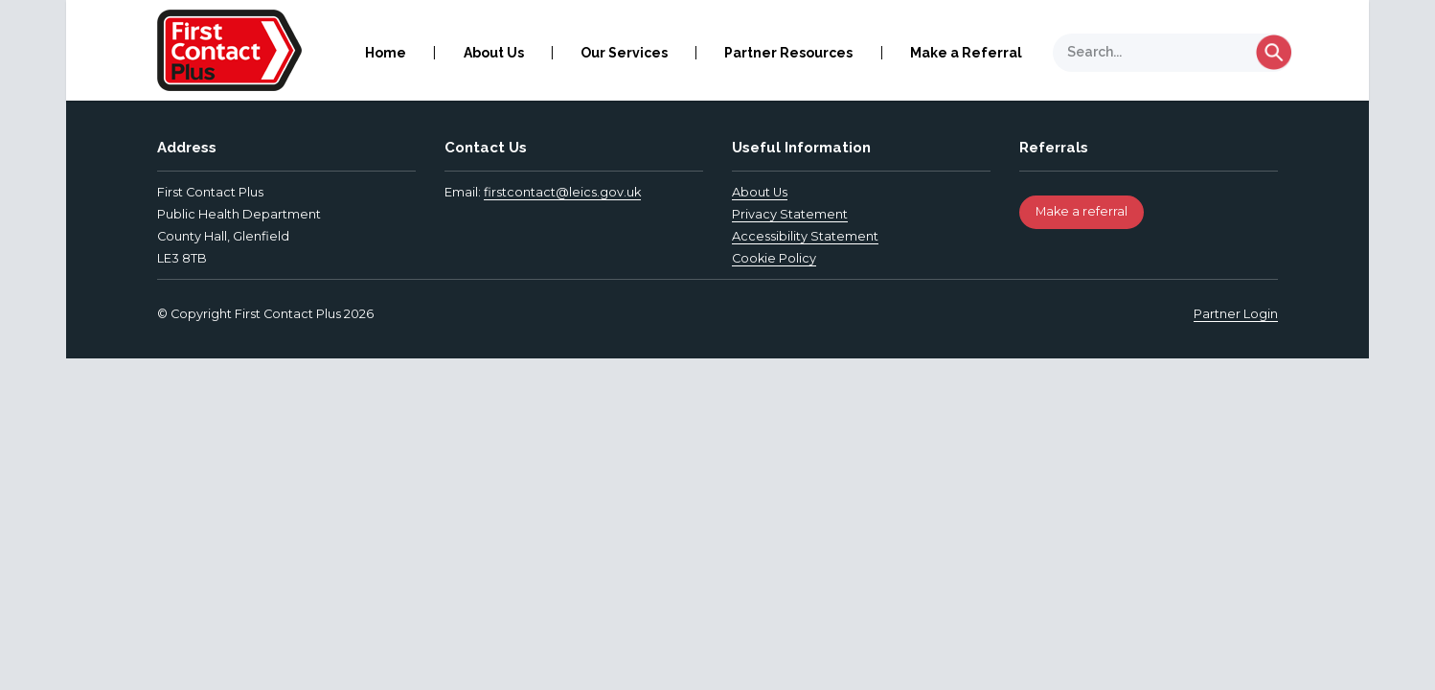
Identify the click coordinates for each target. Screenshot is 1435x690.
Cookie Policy (774, 258)
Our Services (624, 52)
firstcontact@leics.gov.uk (562, 192)
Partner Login (1236, 314)
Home (385, 52)
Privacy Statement (790, 214)
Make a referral (1082, 211)
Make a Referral (966, 52)
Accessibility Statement (805, 236)
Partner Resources (788, 52)
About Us (494, 52)
